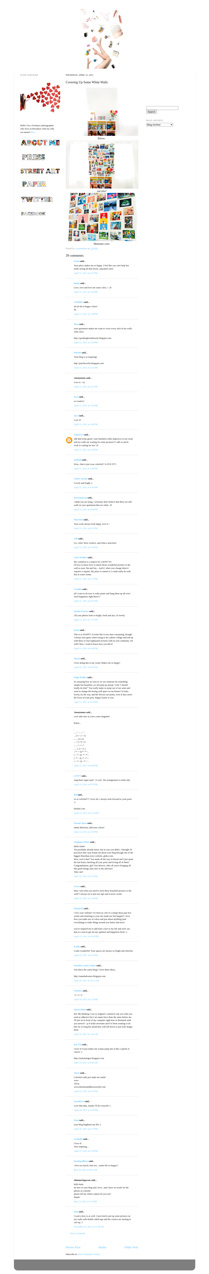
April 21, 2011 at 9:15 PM (86, 702)
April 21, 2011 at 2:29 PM (86, 314)
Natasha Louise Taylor (85, 965)
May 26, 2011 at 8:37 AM (85, 1170)
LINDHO (78, 302)
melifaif (77, 460)
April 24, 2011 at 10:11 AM (86, 980)
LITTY (77, 776)
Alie (76, 538)
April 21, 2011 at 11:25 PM (86, 813)
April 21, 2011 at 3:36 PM (86, 487)
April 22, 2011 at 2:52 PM (86, 876)
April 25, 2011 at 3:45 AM (86, 1034)
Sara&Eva (79, 1101)
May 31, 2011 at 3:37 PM (85, 1201)
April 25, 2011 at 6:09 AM (86, 1062)
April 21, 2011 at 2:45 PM (86, 424)
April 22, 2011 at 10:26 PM (86, 936)
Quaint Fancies (81, 611)
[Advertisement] (164, 150)
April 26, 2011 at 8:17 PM (86, 1129)
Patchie (77, 352)
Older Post (131, 1247)
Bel (75, 794)
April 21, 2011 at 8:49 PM (86, 648)
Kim (76, 1211)
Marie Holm (80, 1009)
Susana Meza (80, 823)
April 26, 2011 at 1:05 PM (86, 1110)
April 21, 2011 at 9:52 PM (86, 784)
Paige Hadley (80, 677)
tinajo (77, 283)
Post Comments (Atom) (89, 1254)
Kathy (77, 946)
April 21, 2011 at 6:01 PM (86, 601)
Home (102, 1247)
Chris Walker (80, 557)
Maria (77, 658)
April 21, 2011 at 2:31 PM (86, 367)
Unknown (79, 434)
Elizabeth (78, 908)
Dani (76, 1120)
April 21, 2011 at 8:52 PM (86, 667)
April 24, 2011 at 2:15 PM (86, 999)
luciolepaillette (81, 1161)
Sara (76, 415)
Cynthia (78, 589)
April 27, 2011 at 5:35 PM (86, 1151)
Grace (77, 886)
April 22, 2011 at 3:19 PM (86, 898)
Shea (76, 324)
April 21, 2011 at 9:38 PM (86, 765)
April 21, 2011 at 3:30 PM (86, 468)
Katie (76, 261)
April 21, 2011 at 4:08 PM (86, 509)
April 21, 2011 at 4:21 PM (86, 528)
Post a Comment (77, 1233)
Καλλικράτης (80, 497)
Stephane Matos (82, 842)
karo (76, 397)
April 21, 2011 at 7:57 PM (86, 620)
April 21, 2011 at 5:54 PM (86, 547)
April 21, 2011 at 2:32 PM (86, 405)
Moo (32, 132)
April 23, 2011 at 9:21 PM (86, 955)
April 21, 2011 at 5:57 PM (86, 579)
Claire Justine (81, 478)
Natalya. (78, 990)
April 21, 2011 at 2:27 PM (86, 273)
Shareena (78, 519)
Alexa (77, 1073)
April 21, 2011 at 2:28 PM (86, 292)
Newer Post (73, 1247)
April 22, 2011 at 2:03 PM (86, 832)
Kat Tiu (78, 1044)
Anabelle (78, 1139)
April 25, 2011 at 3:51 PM (86, 1091)
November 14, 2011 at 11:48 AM (89, 1226)
